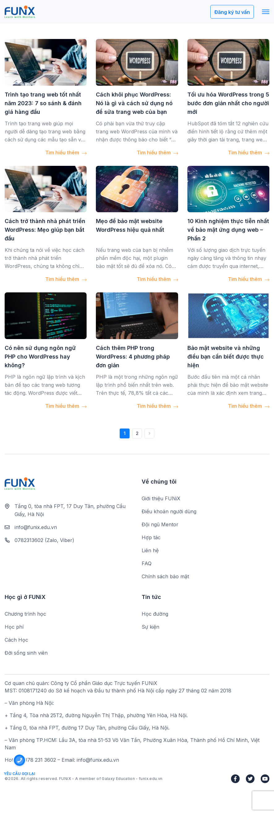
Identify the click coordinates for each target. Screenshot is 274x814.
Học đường (155, 614)
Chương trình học (25, 614)
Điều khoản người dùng (169, 511)
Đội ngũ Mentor (160, 524)
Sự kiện (150, 627)
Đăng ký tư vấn (232, 12)
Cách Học (16, 640)
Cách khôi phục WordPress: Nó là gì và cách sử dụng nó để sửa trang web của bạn (134, 103)
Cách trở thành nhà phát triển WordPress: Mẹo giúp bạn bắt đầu (45, 230)
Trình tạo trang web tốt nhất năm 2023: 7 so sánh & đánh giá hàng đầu (43, 103)
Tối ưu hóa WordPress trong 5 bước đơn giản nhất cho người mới (228, 103)
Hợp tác (151, 537)
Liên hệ (150, 550)
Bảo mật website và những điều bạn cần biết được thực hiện (225, 356)
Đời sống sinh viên (26, 653)
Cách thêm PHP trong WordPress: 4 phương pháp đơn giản (133, 356)
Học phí (14, 627)
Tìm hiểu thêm (66, 152)
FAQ (147, 563)
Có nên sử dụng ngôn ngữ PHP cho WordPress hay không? (40, 356)
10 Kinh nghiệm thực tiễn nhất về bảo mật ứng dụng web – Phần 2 (228, 230)
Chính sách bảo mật (165, 576)
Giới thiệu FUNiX (161, 498)
